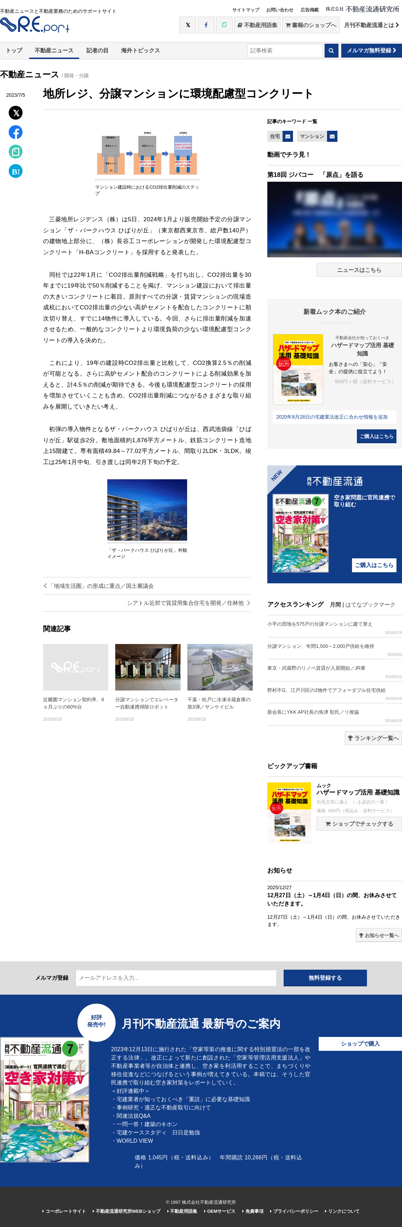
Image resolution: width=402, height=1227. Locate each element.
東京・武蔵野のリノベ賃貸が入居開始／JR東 (334, 672)
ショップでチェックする (359, 824)
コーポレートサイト (64, 1211)
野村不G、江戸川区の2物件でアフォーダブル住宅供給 (334, 694)
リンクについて (342, 1211)
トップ (14, 50)
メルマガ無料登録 (371, 50)
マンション (312, 136)
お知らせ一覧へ (379, 935)
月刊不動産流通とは (371, 25)
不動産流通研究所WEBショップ (126, 1211)
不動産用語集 (257, 25)
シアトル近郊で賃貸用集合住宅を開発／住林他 (189, 603)
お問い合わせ (279, 9)
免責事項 (252, 1211)
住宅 (275, 136)
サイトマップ (245, 9)
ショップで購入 (360, 1044)
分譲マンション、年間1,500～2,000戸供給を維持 (334, 650)
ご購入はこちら (377, 436)
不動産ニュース (54, 50)
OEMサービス (219, 1211)
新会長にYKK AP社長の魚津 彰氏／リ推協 (334, 716)
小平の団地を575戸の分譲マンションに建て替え (334, 628)
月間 (335, 605)
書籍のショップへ (310, 25)
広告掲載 (310, 9)
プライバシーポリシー (294, 1211)
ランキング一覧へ (373, 738)
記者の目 (97, 50)
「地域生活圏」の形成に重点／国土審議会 (98, 586)
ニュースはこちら (359, 270)
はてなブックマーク (370, 605)
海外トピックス (140, 50)
